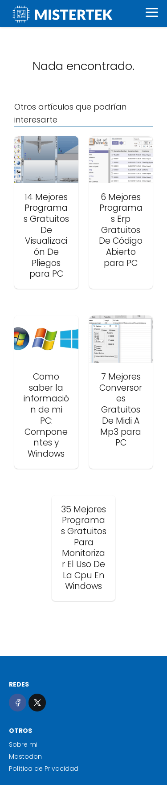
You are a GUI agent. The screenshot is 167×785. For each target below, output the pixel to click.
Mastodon (25, 756)
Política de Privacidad (43, 768)
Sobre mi (23, 744)
